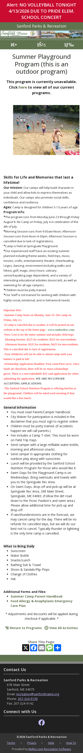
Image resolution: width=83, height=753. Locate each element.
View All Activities (61, 628)
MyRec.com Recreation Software (49, 749)
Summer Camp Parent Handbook (37, 596)
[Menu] (69, 44)
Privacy (31, 743)
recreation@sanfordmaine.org (37, 694)
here (23, 87)
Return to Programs (23, 628)
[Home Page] (14, 44)
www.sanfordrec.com (61, 329)
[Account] (41, 44)
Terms (11, 743)
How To (71, 743)
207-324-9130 (28, 699)
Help (51, 743)
